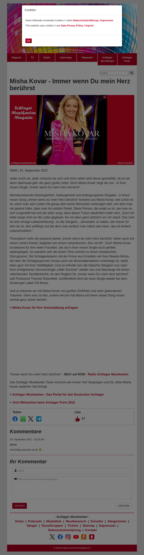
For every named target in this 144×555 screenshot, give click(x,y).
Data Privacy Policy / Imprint (77, 25)
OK (28, 40)
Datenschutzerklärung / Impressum (93, 20)
